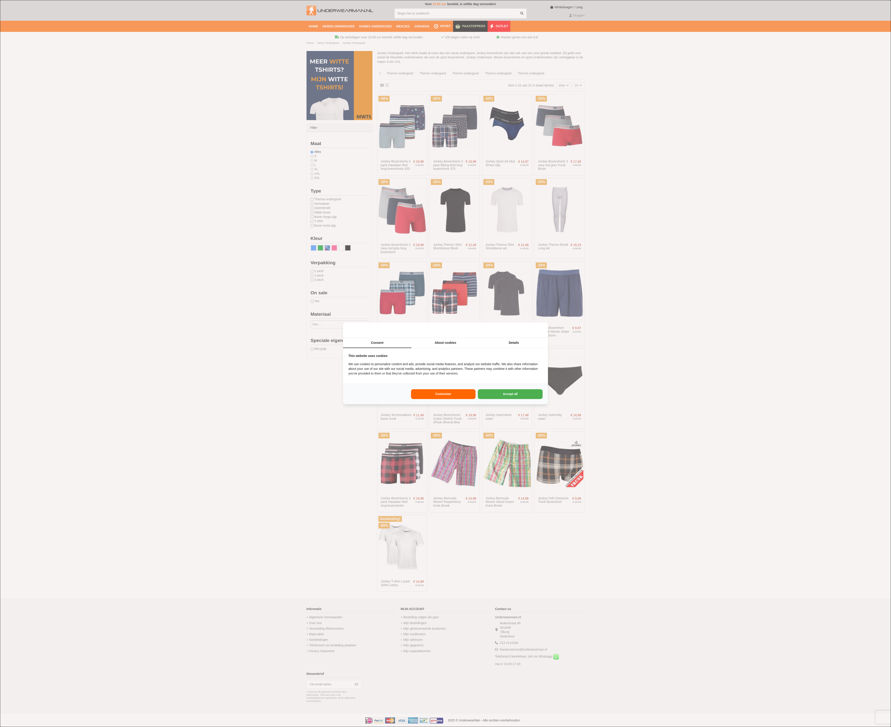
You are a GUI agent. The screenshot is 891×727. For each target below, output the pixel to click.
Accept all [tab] (510, 394)
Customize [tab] (443, 394)
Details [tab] (514, 342)
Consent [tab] (377, 342)
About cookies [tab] (445, 342)
